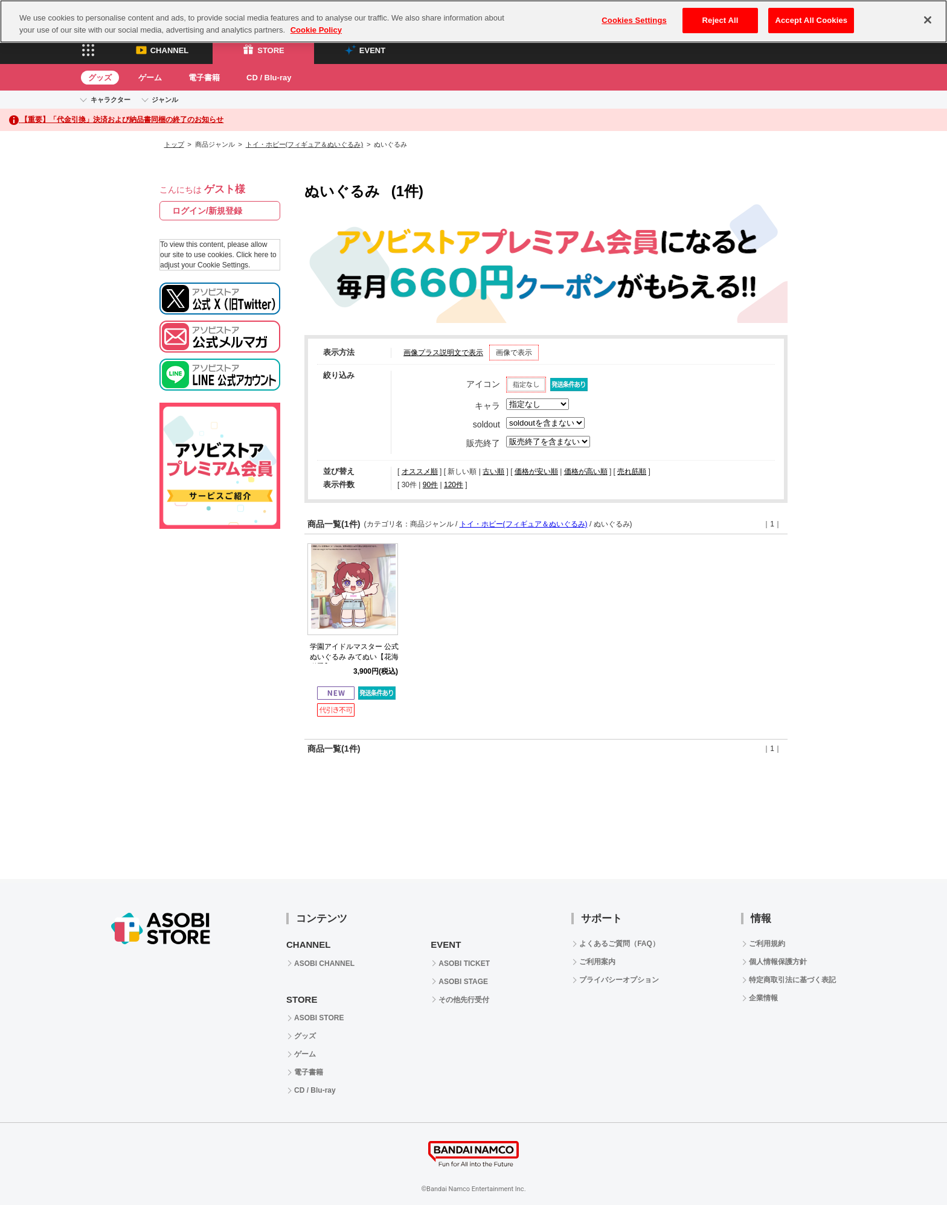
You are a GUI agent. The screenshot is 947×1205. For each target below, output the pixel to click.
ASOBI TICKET (464, 963)
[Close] (927, 20)
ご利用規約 (767, 943)
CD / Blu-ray (268, 77)
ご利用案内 (597, 961)
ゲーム (150, 77)
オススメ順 (420, 471)
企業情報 (763, 998)
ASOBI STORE (319, 1018)
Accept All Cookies (811, 20)
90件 (430, 485)
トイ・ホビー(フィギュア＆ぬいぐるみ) (305, 144)
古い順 (493, 471)
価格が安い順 (536, 471)
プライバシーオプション (619, 980)
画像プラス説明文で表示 (443, 352)
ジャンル (165, 99)
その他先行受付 (463, 1000)
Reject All (720, 20)
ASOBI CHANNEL (324, 963)
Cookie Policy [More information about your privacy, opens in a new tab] (316, 29)
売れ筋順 (631, 471)
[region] (473, 21)
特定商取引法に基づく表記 (792, 980)
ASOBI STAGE (463, 981)
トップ (174, 144)
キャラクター (110, 99)
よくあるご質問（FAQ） (619, 943)
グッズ (100, 77)
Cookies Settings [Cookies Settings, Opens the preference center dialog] (634, 20)
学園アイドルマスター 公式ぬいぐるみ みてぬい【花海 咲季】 (354, 656)
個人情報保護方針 (778, 961)
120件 (453, 485)
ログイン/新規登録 (207, 211)
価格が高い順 (586, 471)
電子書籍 (204, 77)
